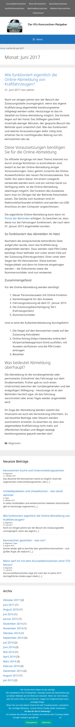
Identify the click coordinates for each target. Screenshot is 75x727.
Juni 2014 (8, 647)
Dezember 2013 (13, 671)
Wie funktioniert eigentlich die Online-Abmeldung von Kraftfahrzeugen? (31, 79)
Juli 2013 (8, 680)
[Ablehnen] (71, 706)
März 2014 (9, 661)
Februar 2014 (11, 666)
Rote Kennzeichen (37, 3)
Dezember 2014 (13, 623)
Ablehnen (46, 722)
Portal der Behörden (17, 218)
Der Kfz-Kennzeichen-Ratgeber (47, 24)
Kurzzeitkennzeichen (16, 3)
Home (2, 48)
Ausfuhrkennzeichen (14, 8)
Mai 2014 (8, 652)
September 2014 (13, 637)
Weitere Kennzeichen (60, 8)
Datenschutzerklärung (49, 717)
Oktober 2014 (11, 633)
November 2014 (13, 628)
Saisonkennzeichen (58, 3)
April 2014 (9, 656)
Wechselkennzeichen (37, 8)
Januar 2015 (10, 619)
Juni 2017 (8, 605)
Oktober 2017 (11, 600)
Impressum (38, 12)
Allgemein (14, 443)
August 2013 (11, 675)
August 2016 (11, 609)
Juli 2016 (8, 614)
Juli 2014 (8, 642)
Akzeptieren (31, 722)
